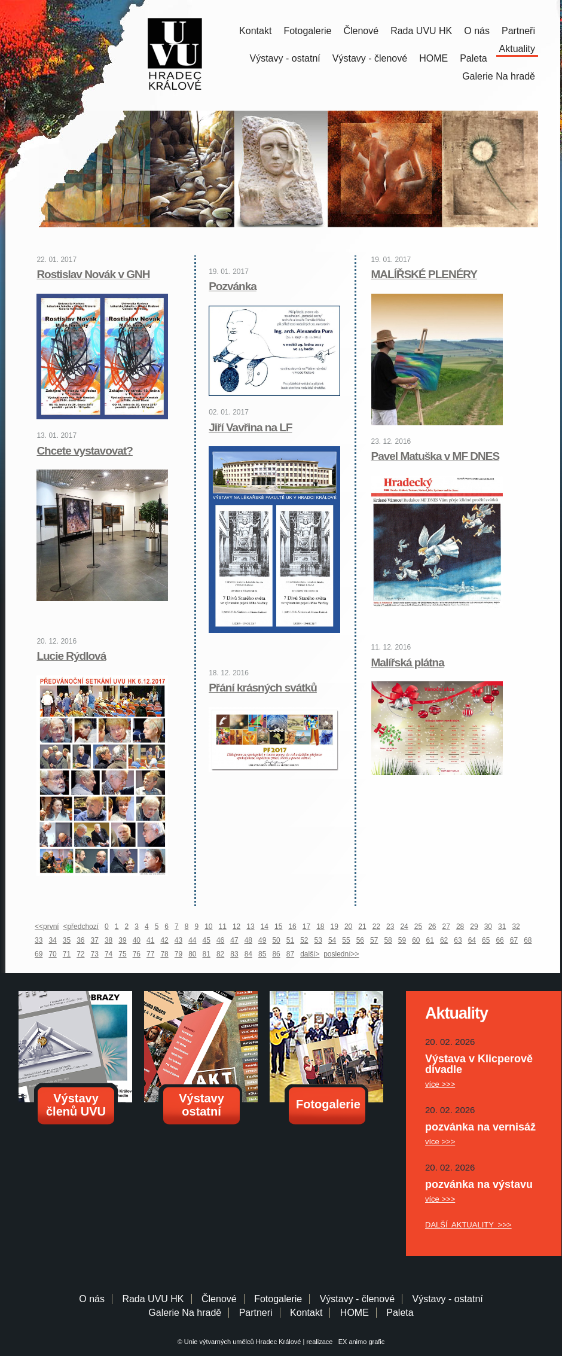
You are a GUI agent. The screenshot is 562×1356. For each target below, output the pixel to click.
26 (432, 926)
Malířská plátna (407, 662)
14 (264, 926)
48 (248, 940)
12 (236, 926)
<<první (47, 926)
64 (472, 940)
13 (250, 926)
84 (248, 954)
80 (192, 954)
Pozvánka (232, 286)
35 (67, 940)
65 (486, 940)
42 (164, 940)
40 (136, 940)
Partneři (518, 31)
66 (499, 940)
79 (178, 954)
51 (290, 940)
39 (122, 940)
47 (234, 940)
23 (390, 926)
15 (278, 926)
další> (309, 954)
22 (376, 926)
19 (334, 926)
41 (150, 940)
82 (220, 954)
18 (320, 926)
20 (348, 926)
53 (318, 940)
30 (488, 926)
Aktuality (517, 49)
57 (374, 940)
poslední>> (341, 954)
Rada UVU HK (421, 31)
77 (150, 954)
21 (362, 926)
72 (80, 954)
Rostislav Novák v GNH (92, 274)
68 (528, 940)
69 (38, 954)
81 (206, 954)
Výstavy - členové (369, 58)
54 (332, 940)
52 (304, 940)
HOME (433, 58)
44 (192, 940)
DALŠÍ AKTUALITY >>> (468, 1224)
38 (108, 940)
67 (514, 940)
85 (262, 954)
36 (80, 940)
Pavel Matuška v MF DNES (435, 456)
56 (360, 940)
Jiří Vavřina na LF (250, 427)
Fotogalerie (307, 31)
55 (346, 940)
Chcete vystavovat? (84, 450)
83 (234, 954)
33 (38, 940)
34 (52, 940)
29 (474, 926)
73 (95, 954)
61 (430, 940)
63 (458, 940)
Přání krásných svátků (263, 687)
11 (223, 926)
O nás (477, 31)
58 (388, 940)
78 (164, 954)
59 (402, 940)
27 (446, 926)
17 (306, 926)
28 (460, 926)
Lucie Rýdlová (71, 656)
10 (208, 926)
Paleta (473, 58)
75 (122, 954)
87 (290, 954)
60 (416, 940)
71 (67, 954)
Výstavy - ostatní (285, 58)
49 (262, 940)
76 (136, 954)
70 (52, 954)
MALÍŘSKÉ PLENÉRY (424, 274)
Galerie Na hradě (184, 1313)
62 (444, 940)
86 (276, 954)
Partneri (256, 1313)
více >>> (440, 1084)
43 (178, 940)
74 (108, 954)
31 (502, 926)
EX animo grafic (360, 1341)
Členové (360, 31)
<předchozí (81, 926)
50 (276, 940)
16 (292, 926)
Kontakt (255, 31)
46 (220, 940)
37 (95, 940)
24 (404, 926)
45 (206, 940)
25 (418, 926)
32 (516, 926)
